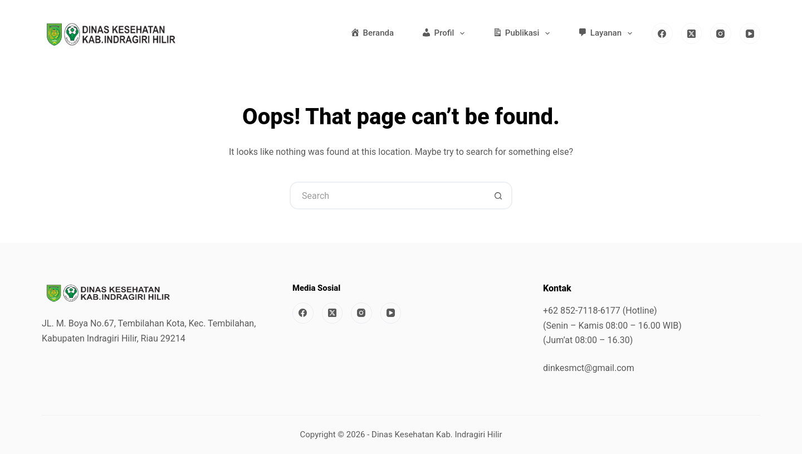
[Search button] (498, 195)
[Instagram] (720, 33)
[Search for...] (387, 195)
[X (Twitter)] (691, 33)
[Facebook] (662, 33)
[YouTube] (750, 33)
